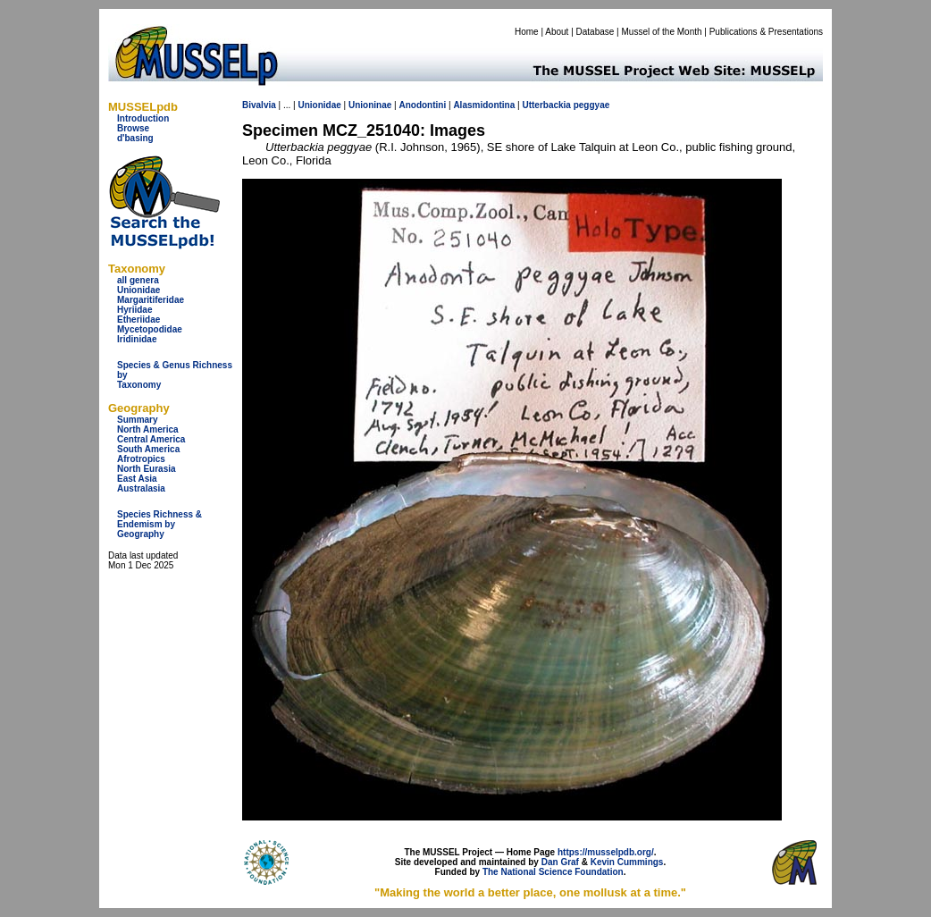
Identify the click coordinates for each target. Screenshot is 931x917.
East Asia (137, 479)
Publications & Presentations (766, 32)
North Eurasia (146, 469)
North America (148, 429)
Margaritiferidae (150, 300)
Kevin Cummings (627, 862)
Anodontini (422, 105)
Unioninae (369, 105)
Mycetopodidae (149, 329)
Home (527, 32)
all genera (138, 280)
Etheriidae (138, 319)
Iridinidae (136, 339)
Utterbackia (546, 105)
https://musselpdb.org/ (606, 852)
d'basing (135, 138)
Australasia (141, 488)
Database (595, 32)
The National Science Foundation (553, 872)
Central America (151, 439)
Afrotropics (141, 459)
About (556, 32)
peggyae (592, 105)
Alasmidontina (484, 105)
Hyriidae (134, 310)
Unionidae (138, 290)
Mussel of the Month (662, 32)
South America (148, 449)
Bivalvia (259, 105)
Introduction (143, 118)
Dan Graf (560, 862)
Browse (133, 128)
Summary (137, 420)
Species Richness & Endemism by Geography (159, 524)
